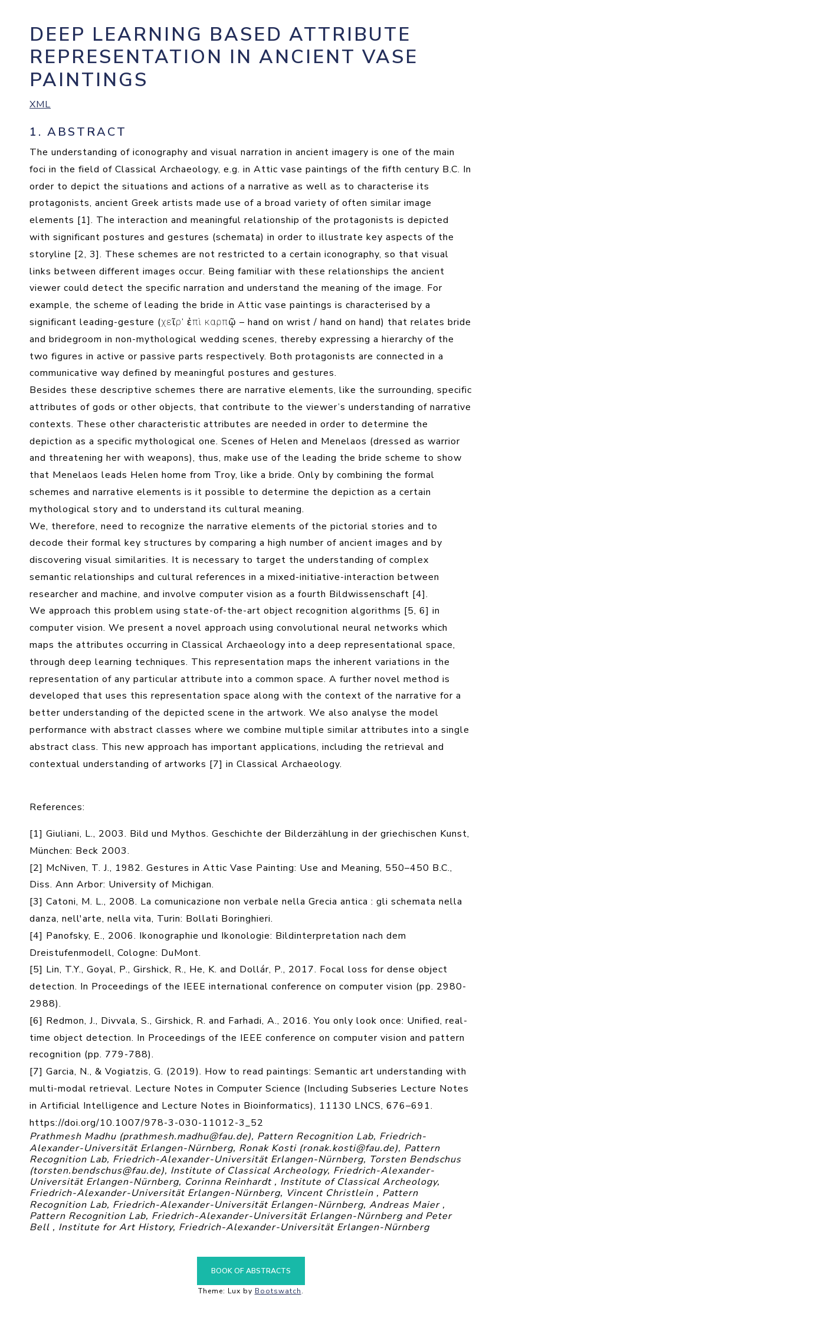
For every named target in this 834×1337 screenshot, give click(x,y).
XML (40, 104)
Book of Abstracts (251, 1271)
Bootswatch (278, 1291)
